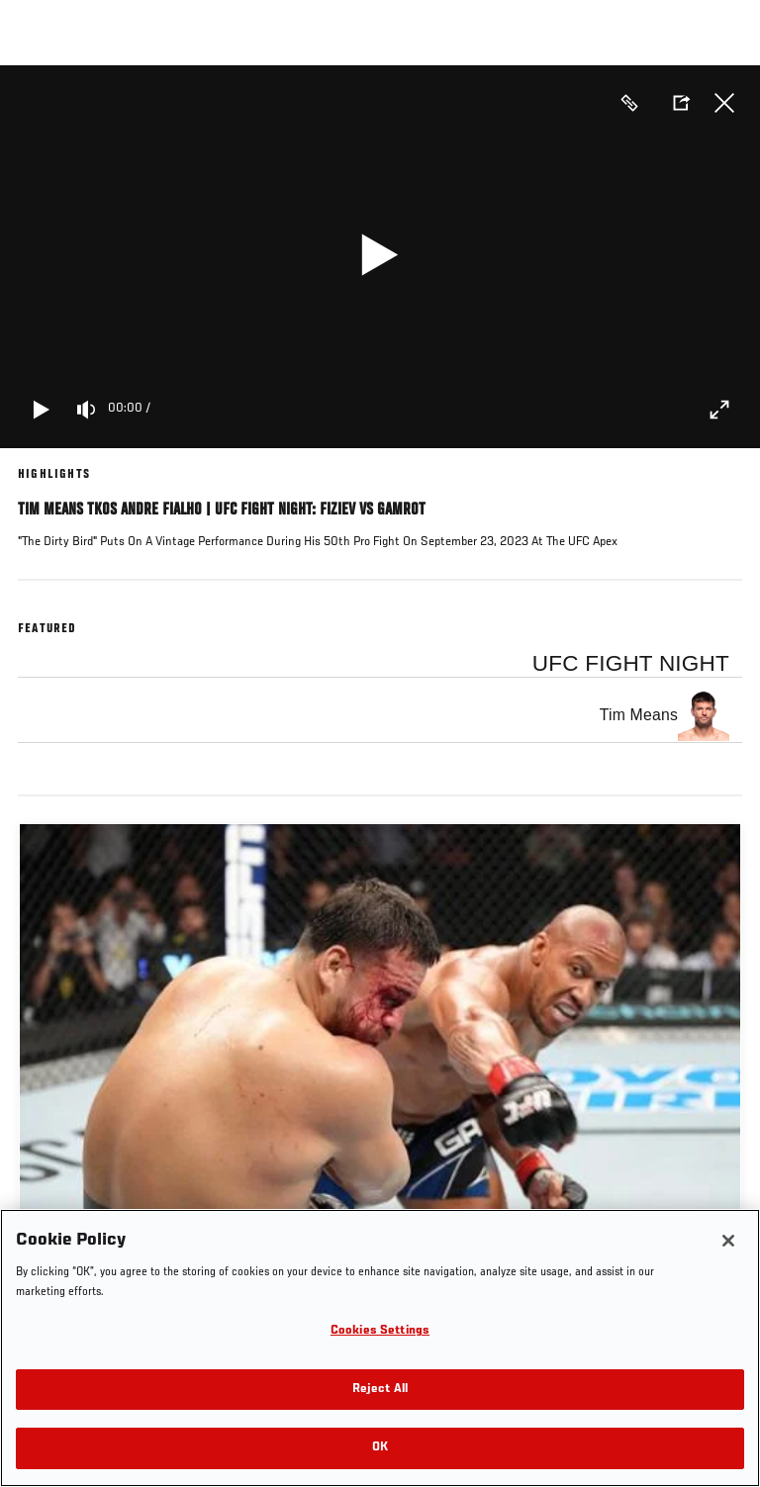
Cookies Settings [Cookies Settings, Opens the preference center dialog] (380, 1331)
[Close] (728, 1240)
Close (724, 103)
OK (380, 1447)
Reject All (380, 1389)
